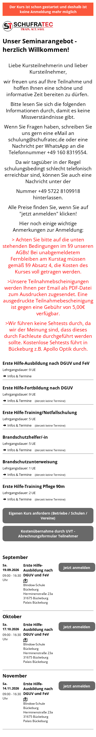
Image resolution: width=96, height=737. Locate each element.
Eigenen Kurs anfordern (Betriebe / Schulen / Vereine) (48, 515)
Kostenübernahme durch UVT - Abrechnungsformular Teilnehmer (48, 533)
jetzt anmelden (76, 567)
